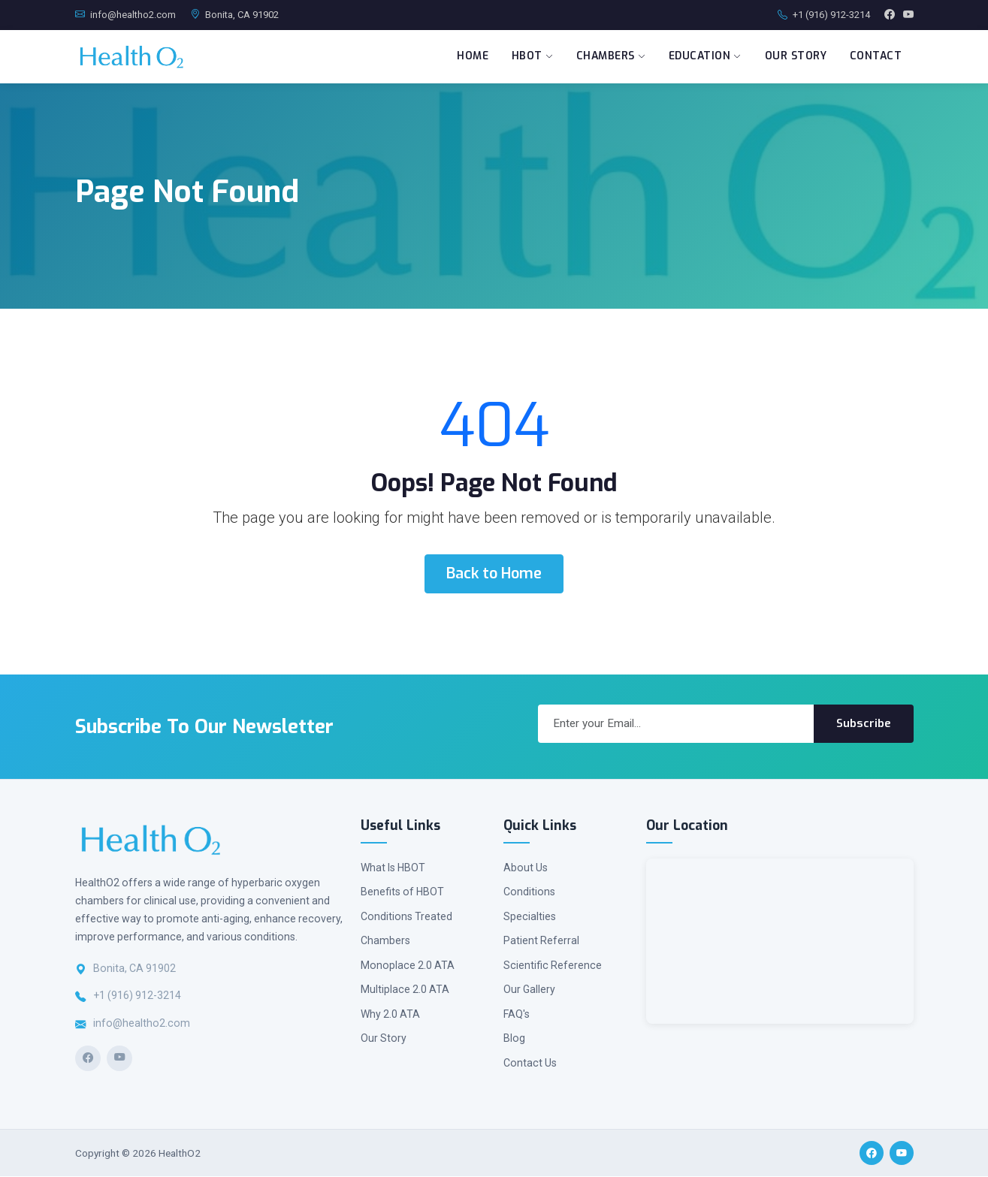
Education (702, 57)
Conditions (529, 892)
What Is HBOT (393, 868)
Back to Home (494, 574)
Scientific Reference (552, 966)
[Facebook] (88, 1059)
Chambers (605, 57)
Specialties (529, 917)
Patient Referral (541, 941)
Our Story (794, 57)
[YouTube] (119, 1059)
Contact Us (530, 1064)
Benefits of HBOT (402, 892)
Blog (514, 1039)
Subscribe (863, 724)
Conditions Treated (406, 917)
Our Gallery (529, 990)
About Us (525, 868)
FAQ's (516, 1015)
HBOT (526, 57)
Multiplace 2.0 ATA (405, 990)
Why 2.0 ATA (390, 1015)
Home (465, 57)
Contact (875, 57)
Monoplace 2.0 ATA (408, 966)
